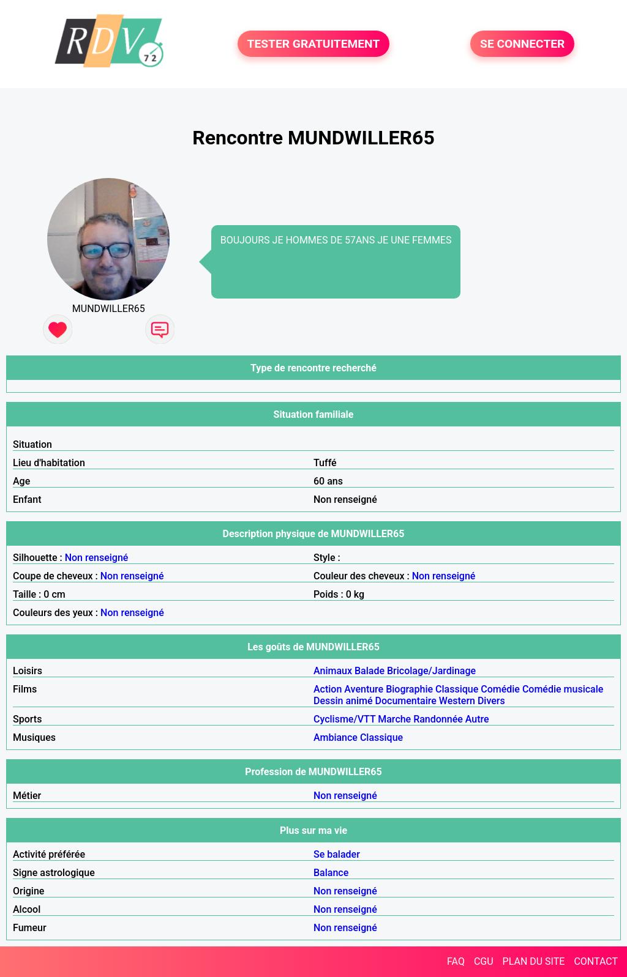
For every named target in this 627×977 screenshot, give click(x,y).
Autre (477, 719)
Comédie (500, 689)
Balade (370, 671)
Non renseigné (97, 557)
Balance (331, 873)
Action (328, 689)
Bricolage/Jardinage (431, 671)
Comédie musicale (562, 689)
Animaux (333, 671)
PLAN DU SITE (534, 961)
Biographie (409, 689)
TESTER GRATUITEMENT (313, 44)
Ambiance (336, 737)
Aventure (363, 689)
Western (457, 701)
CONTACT (596, 961)
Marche (394, 719)
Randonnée (438, 719)
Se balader (337, 854)
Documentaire (406, 701)
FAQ (456, 961)
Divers (491, 701)
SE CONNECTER (522, 44)
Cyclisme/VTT (344, 719)
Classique (456, 689)
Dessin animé (343, 701)
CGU (484, 961)
